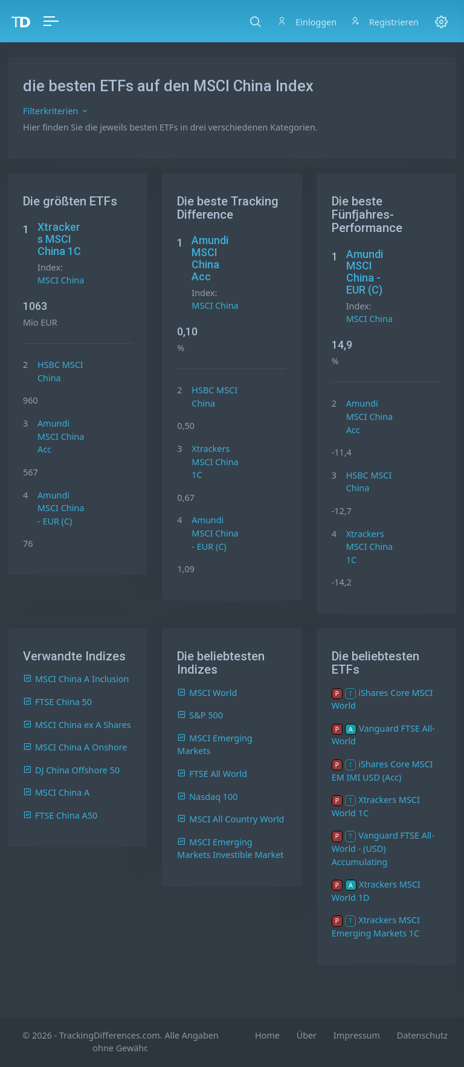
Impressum (357, 1035)
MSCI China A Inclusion (76, 679)
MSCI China (60, 280)
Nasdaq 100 (207, 796)
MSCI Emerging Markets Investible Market (230, 848)
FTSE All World (212, 773)
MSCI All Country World (230, 819)
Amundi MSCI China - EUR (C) (60, 508)
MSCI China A (56, 792)
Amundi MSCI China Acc (60, 436)
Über (307, 1035)
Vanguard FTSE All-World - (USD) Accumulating (383, 848)
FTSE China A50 (60, 815)
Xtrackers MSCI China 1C (59, 239)
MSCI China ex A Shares (77, 724)
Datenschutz (422, 1035)
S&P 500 (200, 715)
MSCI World (207, 692)
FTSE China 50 (57, 702)
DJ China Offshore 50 (71, 770)
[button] (255, 21)
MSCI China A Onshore (75, 747)
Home (267, 1035)
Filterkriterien (56, 111)
